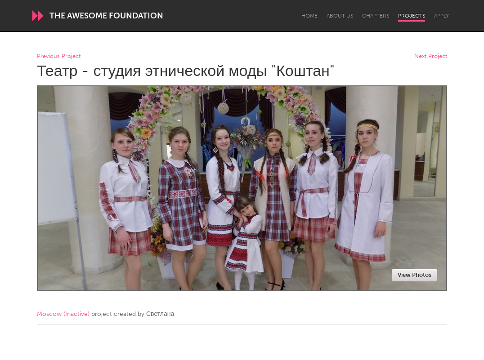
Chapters (375, 16)
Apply (441, 16)
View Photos (414, 274)
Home (309, 16)
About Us (340, 16)
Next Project (430, 56)
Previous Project (59, 56)
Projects (411, 16)
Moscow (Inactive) (63, 314)
